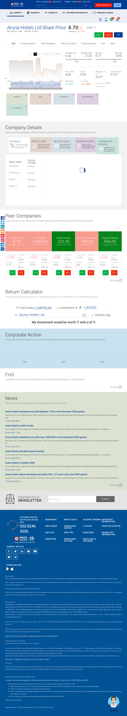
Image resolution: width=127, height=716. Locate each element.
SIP (118, 34)
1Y (50, 54)
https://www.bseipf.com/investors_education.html (17, 671)
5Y (54, 54)
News (113, 44)
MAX (57, 54)
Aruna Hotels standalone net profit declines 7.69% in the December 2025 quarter (45, 411)
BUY (12, 273)
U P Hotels (40, 237)
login (117, 5)
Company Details (28, 44)
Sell (108, 34)
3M (47, 54)
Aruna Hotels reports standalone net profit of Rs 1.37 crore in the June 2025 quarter (46, 474)
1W (39, 54)
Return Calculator (68, 44)
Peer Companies (48, 44)
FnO (103, 44)
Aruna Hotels (17, 237)
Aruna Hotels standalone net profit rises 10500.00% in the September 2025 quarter (46, 437)
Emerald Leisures (87, 237)
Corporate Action (88, 44)
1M (43, 54)
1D (35, 54)
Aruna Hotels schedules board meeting (24, 451)
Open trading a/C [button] (103, 5)
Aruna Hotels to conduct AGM (20, 462)
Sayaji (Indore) (110, 237)
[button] (91, 27)
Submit (105, 499)
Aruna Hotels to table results (19, 425)
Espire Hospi (63, 237)
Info (13, 44)
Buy (99, 34)
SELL (21, 273)
